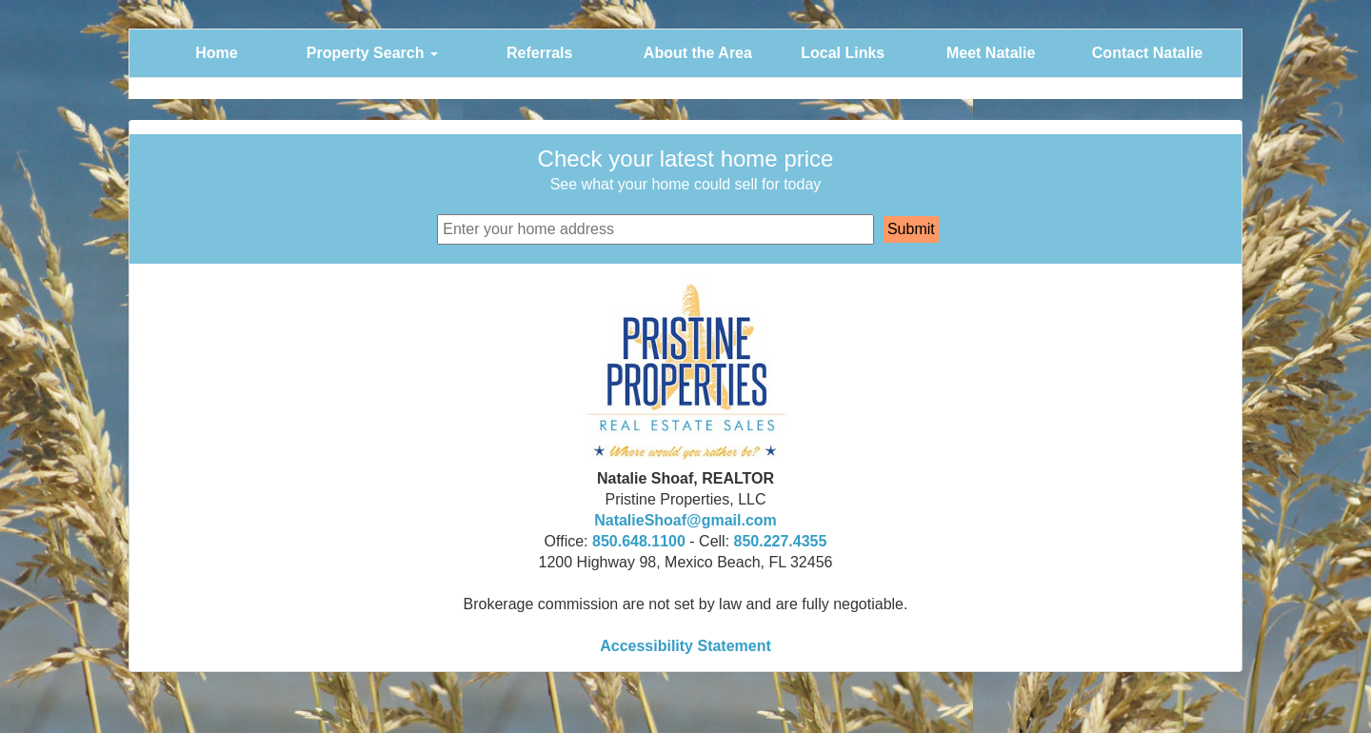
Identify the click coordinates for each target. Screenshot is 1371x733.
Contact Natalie (1147, 53)
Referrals (539, 53)
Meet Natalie (990, 53)
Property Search (372, 53)
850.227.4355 (780, 541)
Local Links (842, 53)
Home (216, 53)
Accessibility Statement (685, 646)
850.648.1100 (639, 541)
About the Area (698, 53)
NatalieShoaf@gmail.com (685, 520)
